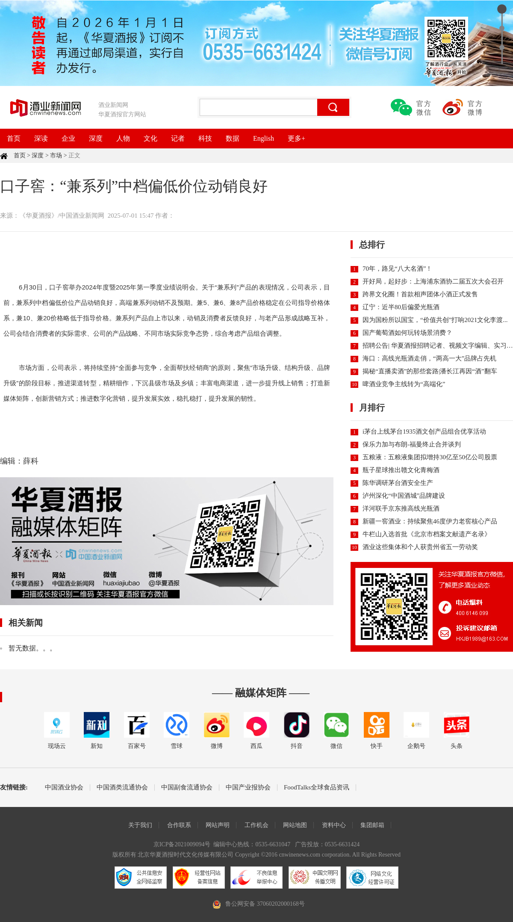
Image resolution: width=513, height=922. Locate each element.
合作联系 (179, 825)
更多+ (296, 138)
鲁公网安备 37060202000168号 (265, 904)
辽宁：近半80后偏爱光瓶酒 (401, 307)
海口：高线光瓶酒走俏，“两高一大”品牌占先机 (429, 358)
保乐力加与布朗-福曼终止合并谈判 (412, 444)
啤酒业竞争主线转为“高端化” (404, 384)
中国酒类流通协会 (122, 787)
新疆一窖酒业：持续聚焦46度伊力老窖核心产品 (430, 521)
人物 (123, 138)
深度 (96, 138)
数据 (232, 138)
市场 (56, 155)
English (263, 138)
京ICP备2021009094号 (182, 844)
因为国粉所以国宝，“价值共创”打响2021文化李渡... (435, 319)
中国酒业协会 (64, 787)
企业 (68, 138)
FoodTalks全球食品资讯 (316, 787)
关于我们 (140, 825)
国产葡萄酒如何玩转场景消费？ (407, 332)
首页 (14, 138)
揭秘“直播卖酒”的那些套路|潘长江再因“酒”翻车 (430, 371)
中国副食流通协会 (186, 787)
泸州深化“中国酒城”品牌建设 (404, 495)
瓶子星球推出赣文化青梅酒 (401, 470)
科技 (205, 138)
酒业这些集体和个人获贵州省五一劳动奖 (420, 547)
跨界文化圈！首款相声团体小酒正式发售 (420, 294)
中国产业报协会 (248, 787)
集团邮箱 (372, 825)
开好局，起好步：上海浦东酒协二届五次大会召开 (433, 281)
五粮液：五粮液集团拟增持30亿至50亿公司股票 (430, 457)
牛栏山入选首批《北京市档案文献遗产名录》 (427, 534)
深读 (41, 138)
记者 (178, 138)
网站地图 (295, 825)
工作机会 (256, 825)
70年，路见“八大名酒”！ (397, 268)
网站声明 (218, 825)
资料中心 (334, 825)
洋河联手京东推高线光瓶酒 (401, 508)
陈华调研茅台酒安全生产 (398, 482)
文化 (150, 138)
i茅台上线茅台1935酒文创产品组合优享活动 (424, 431)
